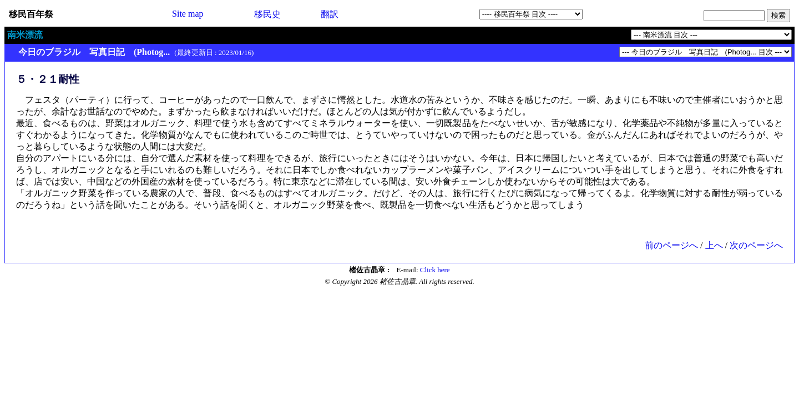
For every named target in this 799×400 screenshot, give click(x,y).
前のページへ (671, 245)
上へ (714, 245)
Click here (435, 270)
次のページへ (756, 245)
